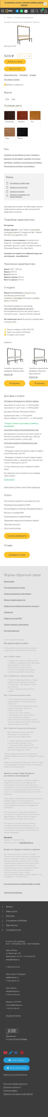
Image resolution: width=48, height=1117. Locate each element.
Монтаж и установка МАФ (14, 513)
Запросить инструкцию (19, 187)
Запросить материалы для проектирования (20, 196)
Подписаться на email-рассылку (15, 1075)
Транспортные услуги (12, 524)
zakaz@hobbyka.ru (26, 843)
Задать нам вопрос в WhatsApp (17, 332)
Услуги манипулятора (12, 528)
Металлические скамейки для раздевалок (19, 166)
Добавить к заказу (15, 62)
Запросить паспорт (17, 192)
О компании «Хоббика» (16, 920)
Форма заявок (9, 581)
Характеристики (11, 75)
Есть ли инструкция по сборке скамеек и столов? (22, 884)
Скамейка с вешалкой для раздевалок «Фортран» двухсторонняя (38, 371)
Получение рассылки (11, 631)
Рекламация (8, 612)
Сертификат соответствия (20, 183)
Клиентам (10, 916)
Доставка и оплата (11, 79)
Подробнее (9, 479)
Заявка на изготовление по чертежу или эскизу (21, 606)
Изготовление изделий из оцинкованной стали (22, 501)
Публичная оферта (10, 1091)
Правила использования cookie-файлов (18, 1094)
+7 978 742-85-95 (13, 995)
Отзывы (33, 75)
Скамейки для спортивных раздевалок (27, 162)
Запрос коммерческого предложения (17, 594)
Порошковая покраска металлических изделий (21, 520)
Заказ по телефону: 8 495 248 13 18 (19, 329)
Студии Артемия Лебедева (17, 1039)
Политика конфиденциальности (15, 1084)
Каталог (9, 907)
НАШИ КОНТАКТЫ (13, 1016)
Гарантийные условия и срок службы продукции (22, 487)
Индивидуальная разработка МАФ (17, 505)
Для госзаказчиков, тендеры (14, 588)
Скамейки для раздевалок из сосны (17, 155)
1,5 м (13, 99)
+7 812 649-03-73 (12, 981)
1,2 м (7, 99)
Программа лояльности (12, 1087)
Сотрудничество (13, 930)
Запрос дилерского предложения (16, 624)
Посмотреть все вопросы (13, 892)
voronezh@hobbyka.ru (14, 1005)
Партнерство (12, 925)
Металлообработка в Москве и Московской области (23, 509)
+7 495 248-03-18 (13, 967)
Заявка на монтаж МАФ (13, 618)
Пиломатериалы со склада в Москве (17, 517)
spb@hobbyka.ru (12, 977)
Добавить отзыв (17, 554)
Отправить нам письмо (14, 335)
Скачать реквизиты (17, 536)
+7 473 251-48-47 (12, 1008)
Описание (23, 75)
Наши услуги (11, 911)
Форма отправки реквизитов (14, 600)
